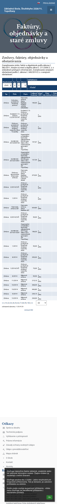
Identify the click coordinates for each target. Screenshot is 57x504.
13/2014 (15, 289)
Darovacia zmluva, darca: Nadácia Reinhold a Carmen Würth (24, 175)
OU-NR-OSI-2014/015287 (15, 231)
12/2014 (15, 298)
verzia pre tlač (28, 310)
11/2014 (15, 280)
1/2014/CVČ (14, 268)
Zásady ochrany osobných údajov (20, 445)
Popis (26, 94)
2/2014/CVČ (14, 187)
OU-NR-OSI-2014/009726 (15, 142)
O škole (9, 458)
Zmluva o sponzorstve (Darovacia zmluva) (15, 175)
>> (32, 303)
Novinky (9, 466)
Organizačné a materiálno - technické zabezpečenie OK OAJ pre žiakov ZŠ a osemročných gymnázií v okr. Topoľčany (25, 142)
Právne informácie (14, 441)
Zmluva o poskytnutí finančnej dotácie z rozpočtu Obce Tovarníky (15, 128)
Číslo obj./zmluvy (47, 94)
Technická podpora (14, 432)
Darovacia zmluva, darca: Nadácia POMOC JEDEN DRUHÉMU (24, 103)
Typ (6, 94)
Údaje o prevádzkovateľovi (17, 449)
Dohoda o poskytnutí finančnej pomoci (14, 102)
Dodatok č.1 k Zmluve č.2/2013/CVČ (15, 115)
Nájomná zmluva (24, 276)
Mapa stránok (12, 453)
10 (28, 303)
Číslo (15, 94)
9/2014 (14, 294)
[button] (38, 3)
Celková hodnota (34, 94)
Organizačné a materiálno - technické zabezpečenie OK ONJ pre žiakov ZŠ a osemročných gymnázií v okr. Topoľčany (25, 159)
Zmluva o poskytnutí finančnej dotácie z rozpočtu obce (24, 128)
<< (3, 303)
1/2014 (14, 198)
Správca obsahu (13, 428)
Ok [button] (49, 497)
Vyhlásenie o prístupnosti (17, 436)
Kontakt (9, 462)
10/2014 (15, 285)
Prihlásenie (49, 3)
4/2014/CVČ (14, 217)
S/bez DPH (40, 94)
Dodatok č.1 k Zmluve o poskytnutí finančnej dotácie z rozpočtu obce (25, 115)
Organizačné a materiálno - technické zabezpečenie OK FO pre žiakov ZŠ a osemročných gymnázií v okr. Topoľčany (25, 231)
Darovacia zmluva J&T (15, 207)
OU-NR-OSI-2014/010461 (15, 160)
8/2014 (14, 257)
